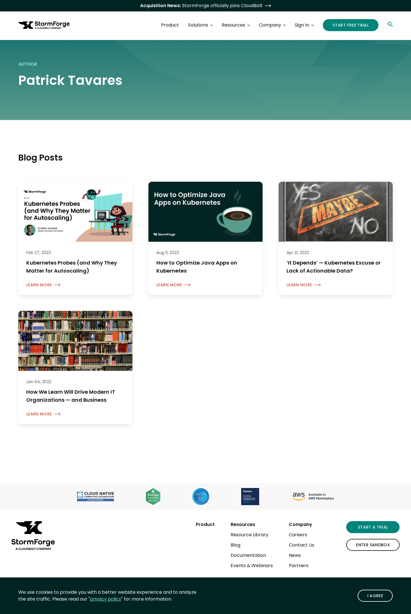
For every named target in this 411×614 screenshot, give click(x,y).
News (295, 555)
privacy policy (105, 599)
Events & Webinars (252, 565)
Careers (298, 534)
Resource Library (249, 534)
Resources (243, 524)
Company (300, 524)
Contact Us (301, 545)
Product (205, 524)
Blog (235, 545)
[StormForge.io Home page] (44, 25)
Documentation (248, 555)
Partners (299, 565)
